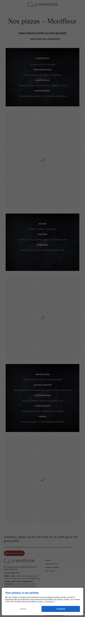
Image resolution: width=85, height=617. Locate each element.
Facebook (49, 602)
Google (40, 602)
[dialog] (42, 601)
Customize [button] (23, 609)
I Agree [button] (60, 609)
